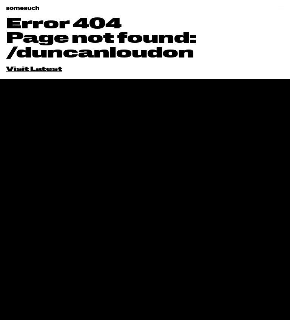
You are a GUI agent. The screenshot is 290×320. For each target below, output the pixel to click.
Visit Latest (34, 70)
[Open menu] (280, 8)
